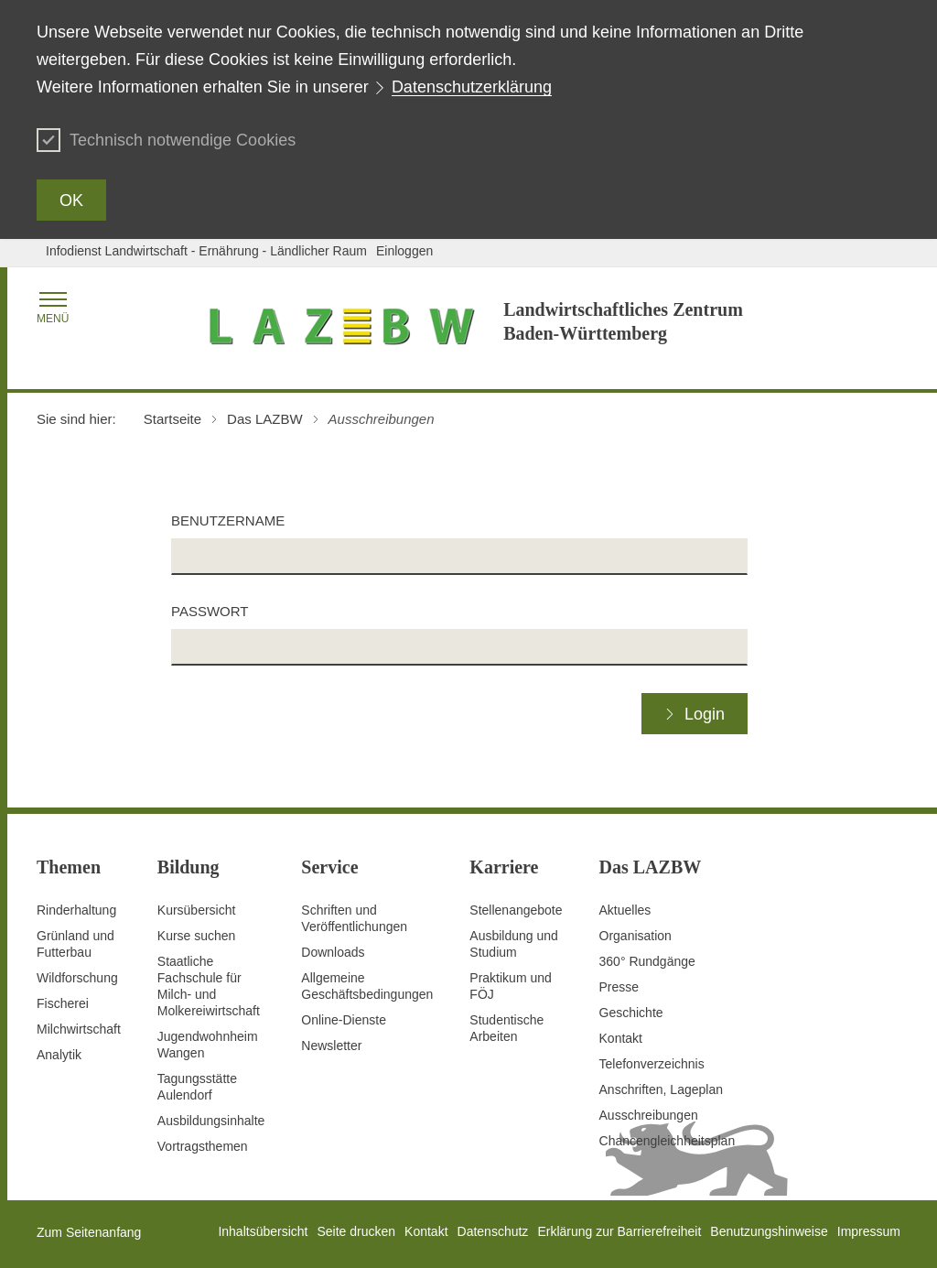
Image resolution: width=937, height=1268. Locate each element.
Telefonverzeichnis (652, 1064)
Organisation (635, 935)
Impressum (868, 1231)
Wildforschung (77, 977)
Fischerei (63, 1003)
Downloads (332, 952)
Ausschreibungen (648, 1115)
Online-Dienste (343, 1020)
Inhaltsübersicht (262, 1231)
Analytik (59, 1054)
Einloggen (404, 251)
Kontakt (620, 1038)
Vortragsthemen (202, 1146)
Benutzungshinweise (768, 1231)
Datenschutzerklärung (472, 87)
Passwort (209, 611)
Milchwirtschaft (79, 1029)
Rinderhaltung (76, 910)
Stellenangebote (515, 910)
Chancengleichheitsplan (667, 1140)
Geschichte (631, 1012)
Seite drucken (356, 1231)
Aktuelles (625, 910)
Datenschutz (493, 1231)
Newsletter (331, 1045)
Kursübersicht (196, 910)
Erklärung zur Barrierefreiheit (619, 1231)
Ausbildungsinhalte (211, 1120)
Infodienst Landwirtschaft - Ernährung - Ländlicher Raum (206, 251)
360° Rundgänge (647, 961)
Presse (619, 987)
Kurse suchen (196, 935)
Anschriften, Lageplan (661, 1089)
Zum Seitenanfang (89, 1232)
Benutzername (228, 520)
